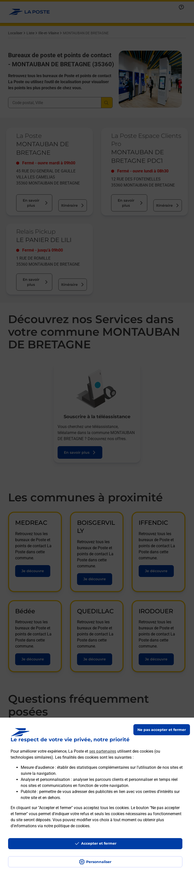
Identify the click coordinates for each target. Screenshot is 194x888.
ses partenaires (102, 751)
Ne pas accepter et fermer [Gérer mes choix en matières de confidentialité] (161, 729)
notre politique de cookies (66, 825)
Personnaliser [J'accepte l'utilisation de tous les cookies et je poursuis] (98, 862)
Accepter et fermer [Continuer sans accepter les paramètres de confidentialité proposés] (98, 843)
